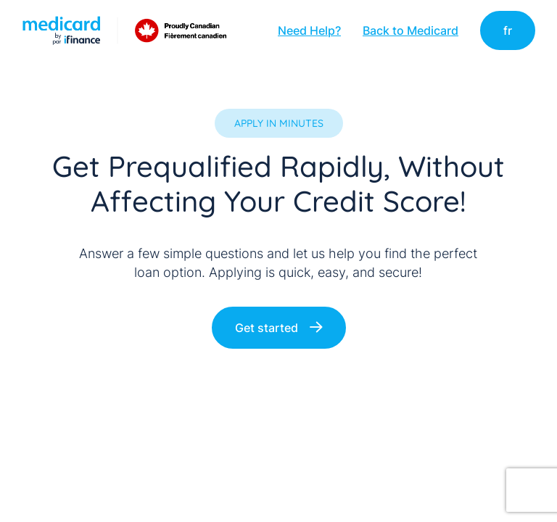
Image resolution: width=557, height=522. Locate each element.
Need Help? (309, 30)
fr (507, 30)
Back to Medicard (410, 30)
